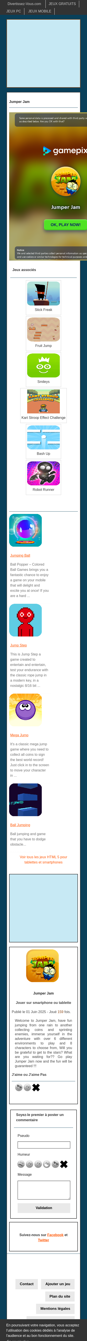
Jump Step (18, 645)
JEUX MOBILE (39, 11)
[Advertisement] (43, 53)
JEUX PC (13, 11)
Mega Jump (19, 735)
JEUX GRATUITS (62, 4)
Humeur (24, 1154)
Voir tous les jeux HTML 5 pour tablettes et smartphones (43, 859)
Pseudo (23, 1136)
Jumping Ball (20, 555)
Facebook (55, 1235)
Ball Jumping (20, 825)
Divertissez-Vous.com (24, 4)
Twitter (43, 1240)
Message (25, 1174)
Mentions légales (55, 1309)
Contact (26, 1284)
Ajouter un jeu (57, 1284)
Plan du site (60, 1296)
